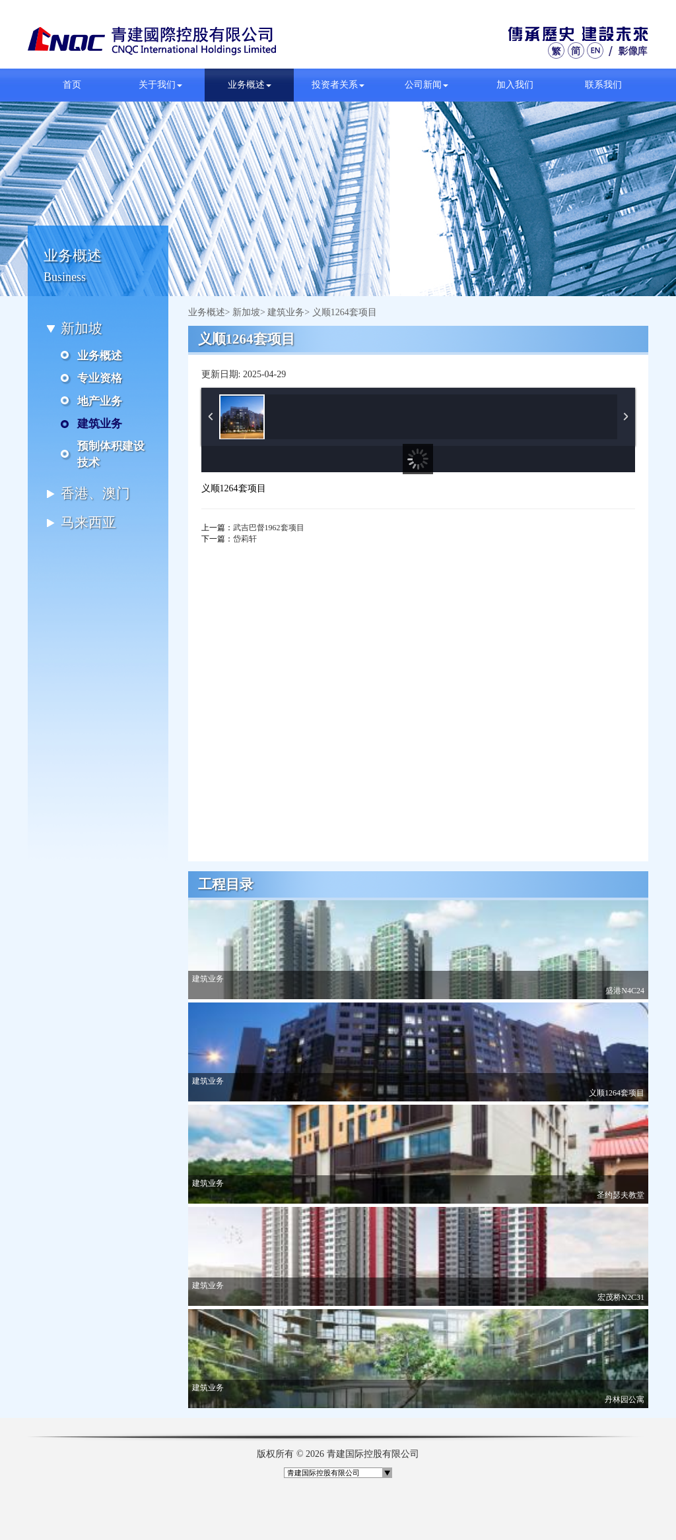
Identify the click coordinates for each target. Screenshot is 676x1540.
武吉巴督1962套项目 (268, 527)
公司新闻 (426, 85)
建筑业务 (99, 423)
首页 (72, 85)
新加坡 (246, 312)
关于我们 (160, 85)
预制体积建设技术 (111, 454)
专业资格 (99, 378)
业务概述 (249, 85)
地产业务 (99, 401)
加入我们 (514, 85)
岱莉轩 (245, 538)
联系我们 (603, 85)
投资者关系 (338, 85)
